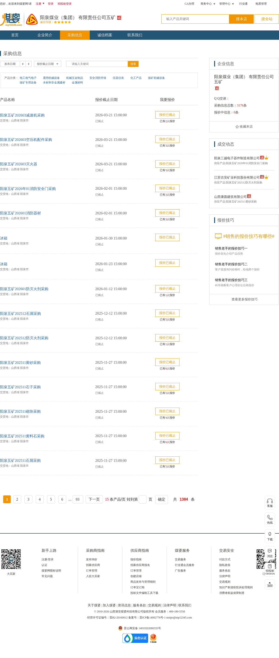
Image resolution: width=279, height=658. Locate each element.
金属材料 (77, 82)
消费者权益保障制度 (231, 593)
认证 (44, 565)
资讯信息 (125, 605)
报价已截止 (167, 114)
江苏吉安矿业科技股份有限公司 (237, 177)
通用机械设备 (51, 78)
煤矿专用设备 (28, 82)
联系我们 (134, 35)
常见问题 (47, 576)
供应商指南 (139, 550)
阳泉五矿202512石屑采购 (20, 314)
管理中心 (224, 3)
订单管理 (91, 570)
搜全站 (266, 19)
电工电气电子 (28, 78)
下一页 (94, 499)
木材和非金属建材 (54, 82)
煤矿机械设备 (156, 78)
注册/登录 (47, 559)
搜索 (133, 64)
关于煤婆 (95, 605)
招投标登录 (65, 3)
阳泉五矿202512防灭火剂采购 (24, 338)
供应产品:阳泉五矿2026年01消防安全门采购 (241, 163)
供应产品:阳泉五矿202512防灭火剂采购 (238, 182)
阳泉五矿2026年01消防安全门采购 (28, 189)
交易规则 (224, 581)
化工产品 (136, 78)
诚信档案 (104, 35)
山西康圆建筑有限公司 (230, 197)
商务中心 (206, 3)
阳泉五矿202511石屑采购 (20, 460)
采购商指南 (95, 550)
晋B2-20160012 (119, 617)
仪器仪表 (118, 78)
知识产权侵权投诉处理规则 (236, 587)
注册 (41, 3)
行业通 (243, 3)
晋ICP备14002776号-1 (153, 617)
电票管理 (261, 3)
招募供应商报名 (140, 565)
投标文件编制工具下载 (144, 593)
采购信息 (74, 35)
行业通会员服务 (184, 565)
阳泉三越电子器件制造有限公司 (237, 158)
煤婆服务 (182, 550)
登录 (50, 3)
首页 (15, 35)
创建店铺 (136, 576)
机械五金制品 (74, 78)
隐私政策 (224, 565)
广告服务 (180, 570)
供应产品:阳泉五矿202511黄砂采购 (235, 201)
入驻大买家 (93, 576)
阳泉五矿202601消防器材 (20, 213)
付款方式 (224, 559)
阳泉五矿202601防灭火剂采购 (24, 289)
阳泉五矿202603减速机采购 (22, 115)
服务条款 (224, 570)
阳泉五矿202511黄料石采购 (22, 436)
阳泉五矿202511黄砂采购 (20, 363)
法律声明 (224, 576)
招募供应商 (93, 565)
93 (78, 499)
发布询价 (91, 559)
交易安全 (226, 550)
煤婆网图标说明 (51, 570)
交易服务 (180, 559)
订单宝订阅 (137, 587)
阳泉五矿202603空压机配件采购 (26, 140)
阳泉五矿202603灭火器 (18, 164)
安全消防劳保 (98, 78)
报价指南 (136, 559)
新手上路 (49, 550)
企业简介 (44, 35)
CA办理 (189, 3)
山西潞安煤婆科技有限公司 (126, 611)
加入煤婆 (110, 605)
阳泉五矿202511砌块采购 (20, 411)
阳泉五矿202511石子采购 (20, 387)
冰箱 (3, 238)
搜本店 (241, 19)
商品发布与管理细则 (143, 581)
